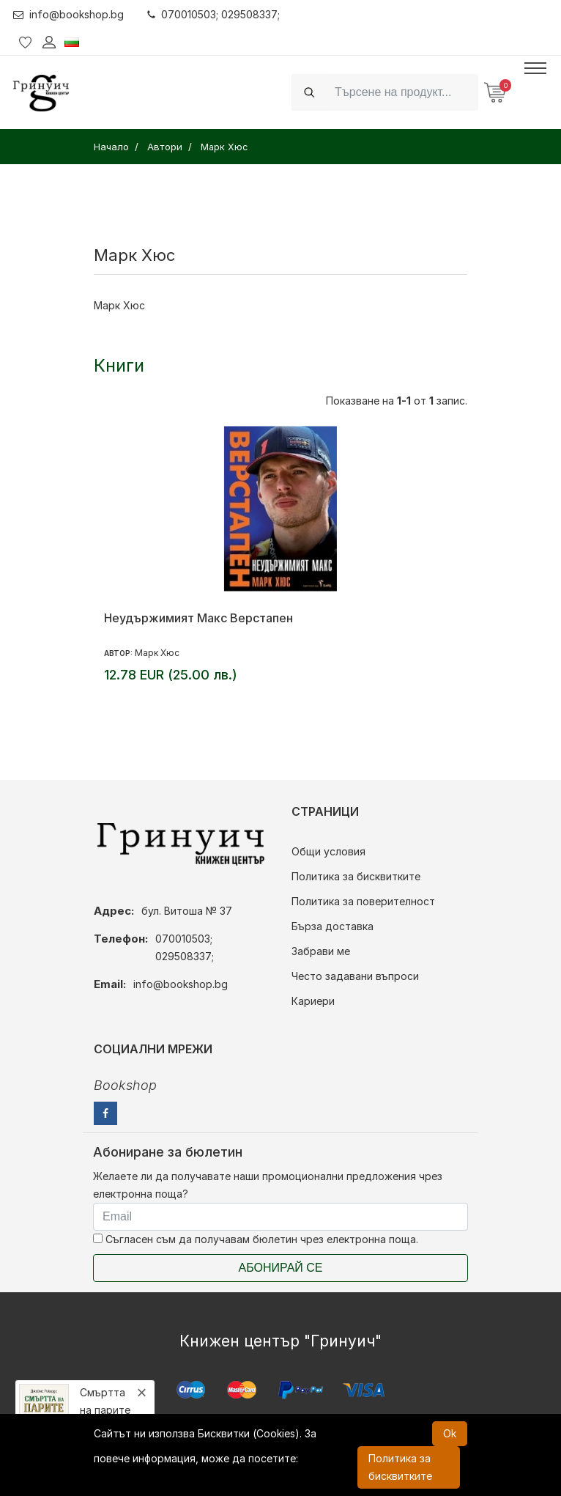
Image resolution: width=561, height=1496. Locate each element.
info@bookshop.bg (68, 14)
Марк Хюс (157, 652)
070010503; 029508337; (213, 14)
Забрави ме (320, 951)
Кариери (313, 1001)
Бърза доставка (332, 926)
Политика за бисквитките (355, 876)
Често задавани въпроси (355, 976)
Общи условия (328, 851)
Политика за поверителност (363, 901)
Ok (449, 1433)
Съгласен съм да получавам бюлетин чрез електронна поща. (255, 1239)
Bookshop (125, 1085)
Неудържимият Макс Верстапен (198, 618)
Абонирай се (281, 1267)
